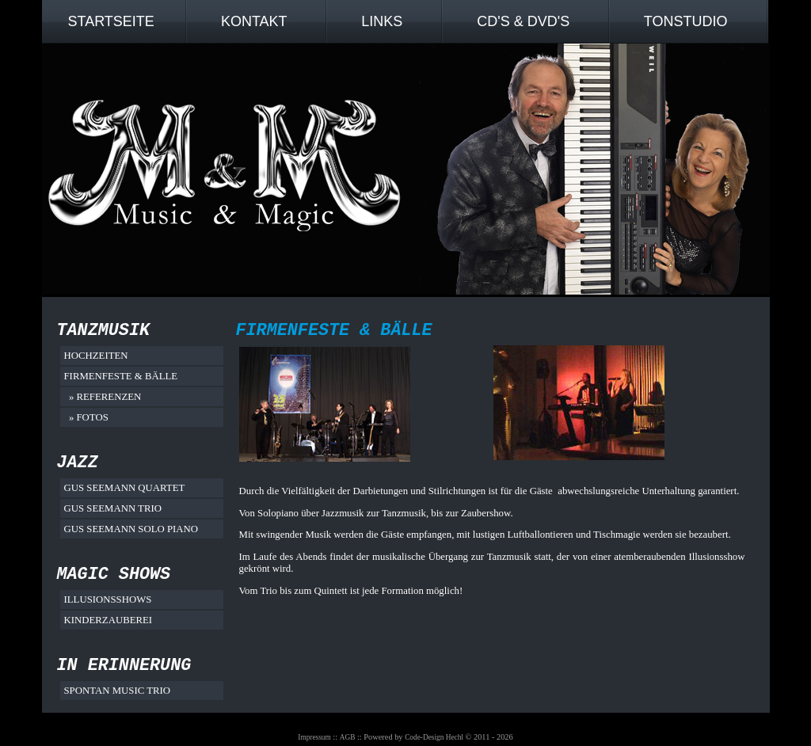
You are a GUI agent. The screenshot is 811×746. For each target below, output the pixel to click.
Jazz (77, 463)
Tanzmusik (103, 331)
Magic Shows (114, 574)
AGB (348, 737)
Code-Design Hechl (434, 737)
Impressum (314, 737)
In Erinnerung (124, 666)
